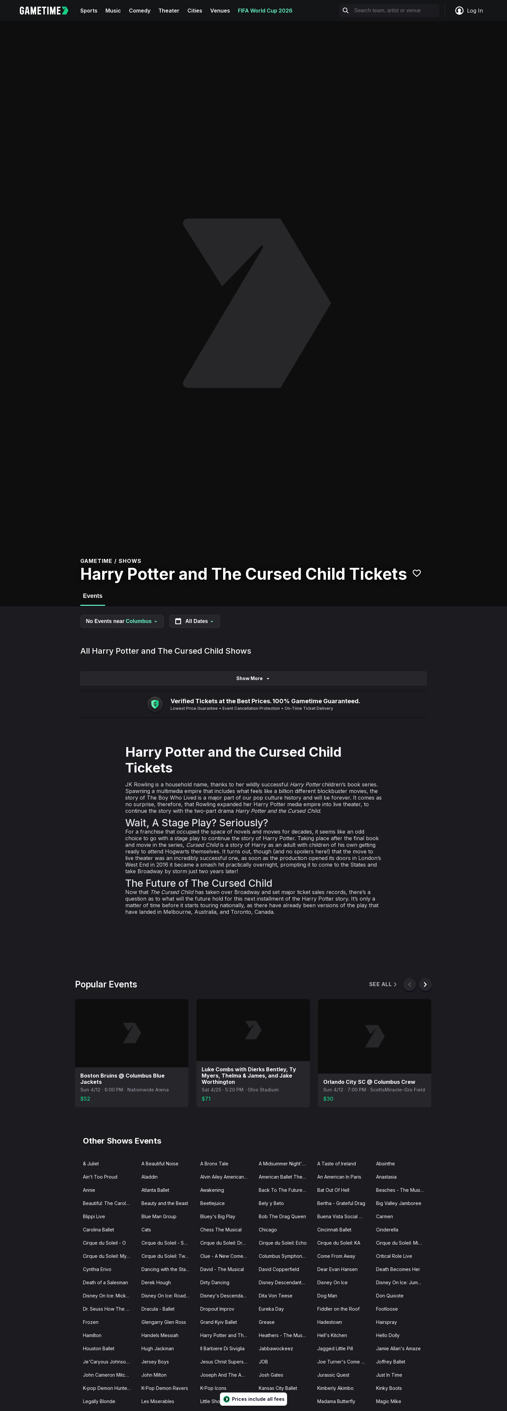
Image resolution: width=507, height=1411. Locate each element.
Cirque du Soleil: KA (338, 1243)
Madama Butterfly (336, 1401)
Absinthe (385, 1163)
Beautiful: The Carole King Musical (109, 1203)
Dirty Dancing (214, 1282)
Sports (89, 10)
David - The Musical (222, 1269)
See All (383, 984)
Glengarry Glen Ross (163, 1322)
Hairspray (386, 1322)
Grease (267, 1322)
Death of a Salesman (105, 1282)
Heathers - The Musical (284, 1335)
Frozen (90, 1322)
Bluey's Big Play (217, 1216)
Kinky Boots (389, 1388)
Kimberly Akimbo (335, 1388)
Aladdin (149, 1177)
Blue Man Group (158, 1216)
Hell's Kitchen (332, 1335)
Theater (168, 10)
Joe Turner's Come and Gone (343, 1361)
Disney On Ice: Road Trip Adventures (168, 1295)
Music (113, 10)
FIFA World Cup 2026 (265, 10)
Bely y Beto (271, 1203)
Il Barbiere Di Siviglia (222, 1348)
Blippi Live (94, 1216)
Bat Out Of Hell (333, 1190)
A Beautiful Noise (159, 1163)
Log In (468, 11)
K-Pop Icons (213, 1388)
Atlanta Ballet (155, 1190)
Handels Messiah (159, 1335)
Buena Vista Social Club (343, 1216)
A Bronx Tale (214, 1163)
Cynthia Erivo (97, 1269)
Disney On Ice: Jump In (401, 1282)
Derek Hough (156, 1282)
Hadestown (329, 1322)
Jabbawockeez (276, 1348)
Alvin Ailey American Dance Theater (227, 1177)
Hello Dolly (388, 1335)
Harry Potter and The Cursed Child (227, 1335)
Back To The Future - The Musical (285, 1190)
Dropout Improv (217, 1309)
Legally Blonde (99, 1401)
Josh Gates (271, 1375)
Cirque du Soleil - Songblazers (168, 1243)
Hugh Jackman (157, 1348)
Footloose (387, 1309)
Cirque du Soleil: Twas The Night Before (168, 1256)
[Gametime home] (48, 11)
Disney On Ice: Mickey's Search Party (109, 1295)
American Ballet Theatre (285, 1177)
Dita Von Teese (275, 1295)
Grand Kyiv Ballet (218, 1322)
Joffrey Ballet (390, 1361)
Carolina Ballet (98, 1229)
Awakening (212, 1190)
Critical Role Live (394, 1256)
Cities (194, 10)
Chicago (268, 1229)
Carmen (384, 1216)
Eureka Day (271, 1309)
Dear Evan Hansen (337, 1269)
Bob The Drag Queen (282, 1216)
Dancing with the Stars (165, 1269)
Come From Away (336, 1256)
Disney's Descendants (224, 1295)
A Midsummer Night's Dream (285, 1163)
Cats (146, 1229)
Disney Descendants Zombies (285, 1282)
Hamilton (92, 1335)
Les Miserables (157, 1401)
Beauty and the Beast (164, 1203)
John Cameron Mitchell (108, 1375)
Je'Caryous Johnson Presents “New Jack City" (109, 1361)
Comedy (139, 10)
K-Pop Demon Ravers (164, 1388)
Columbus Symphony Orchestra (285, 1256)
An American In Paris (339, 1177)
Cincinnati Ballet (334, 1229)
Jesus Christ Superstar (224, 1361)
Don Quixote (390, 1295)
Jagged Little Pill (335, 1348)
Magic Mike (388, 1401)
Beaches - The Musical (401, 1190)
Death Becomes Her (398, 1269)
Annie (89, 1190)
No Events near (122, 621)
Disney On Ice (332, 1282)
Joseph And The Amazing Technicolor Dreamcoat (227, 1375)
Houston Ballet (98, 1348)
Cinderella (387, 1229)
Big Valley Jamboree (398, 1203)
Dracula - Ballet (158, 1309)
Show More (253, 678)
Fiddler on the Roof (338, 1309)
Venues (220, 10)
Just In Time (389, 1375)
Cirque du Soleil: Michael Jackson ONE (402, 1243)
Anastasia (386, 1177)
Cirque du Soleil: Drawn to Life (227, 1243)
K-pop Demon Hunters (107, 1388)
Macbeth (268, 1401)
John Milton (154, 1375)
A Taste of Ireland (336, 1163)
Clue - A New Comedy (224, 1256)
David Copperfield (279, 1269)
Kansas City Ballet (278, 1388)
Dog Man (327, 1295)
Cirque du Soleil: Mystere (109, 1256)
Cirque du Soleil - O (104, 1243)
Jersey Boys (155, 1361)
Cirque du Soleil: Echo (283, 1243)
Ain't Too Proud (100, 1177)
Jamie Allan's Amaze (398, 1348)
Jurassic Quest (333, 1375)
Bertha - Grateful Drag (341, 1203)
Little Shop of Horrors (223, 1401)
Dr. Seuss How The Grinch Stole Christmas (109, 1309)
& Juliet (91, 1163)
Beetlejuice (212, 1203)
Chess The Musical (221, 1229)
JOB (263, 1361)
